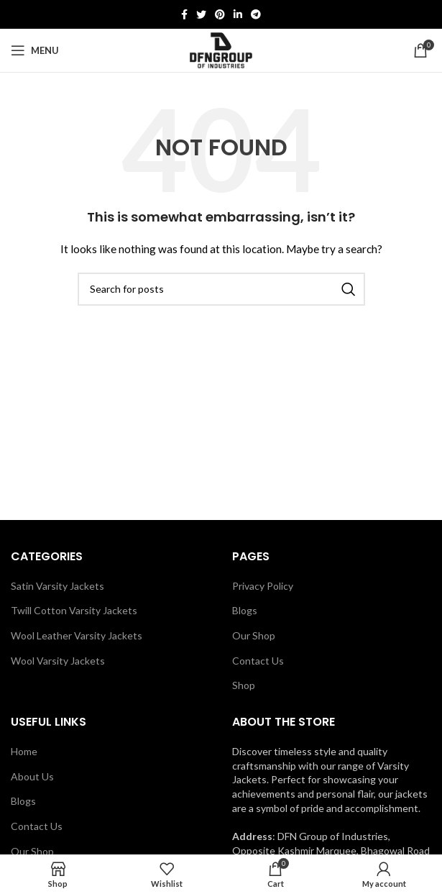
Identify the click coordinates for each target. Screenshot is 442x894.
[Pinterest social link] (220, 14)
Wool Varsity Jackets (58, 660)
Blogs (244, 610)
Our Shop (253, 635)
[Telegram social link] (256, 14)
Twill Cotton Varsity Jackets (74, 610)
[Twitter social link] (201, 14)
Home (24, 751)
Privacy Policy (262, 586)
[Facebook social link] (184, 14)
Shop (243, 685)
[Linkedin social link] (238, 14)
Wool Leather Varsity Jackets (76, 635)
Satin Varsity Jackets (57, 586)
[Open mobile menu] (35, 50)
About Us (32, 776)
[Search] (221, 289)
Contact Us (258, 660)
